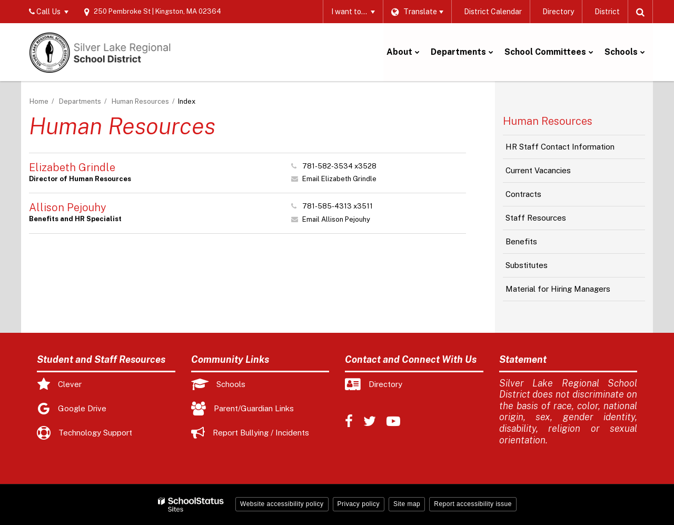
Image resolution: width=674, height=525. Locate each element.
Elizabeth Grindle (72, 167)
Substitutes (527, 265)
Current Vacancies (553, 173)
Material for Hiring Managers (558, 288)
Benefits (521, 241)
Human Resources (140, 101)
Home (38, 101)
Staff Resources (536, 217)
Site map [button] (406, 504)
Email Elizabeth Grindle (339, 179)
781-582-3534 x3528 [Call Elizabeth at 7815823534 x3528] (339, 166)
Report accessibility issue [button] (473, 504)
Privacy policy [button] (359, 504)
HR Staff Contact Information (560, 146)
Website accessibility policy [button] (282, 504)
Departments (80, 101)
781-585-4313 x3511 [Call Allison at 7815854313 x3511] (337, 206)
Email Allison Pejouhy (336, 219)
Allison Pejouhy (67, 207)
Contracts (523, 194)
